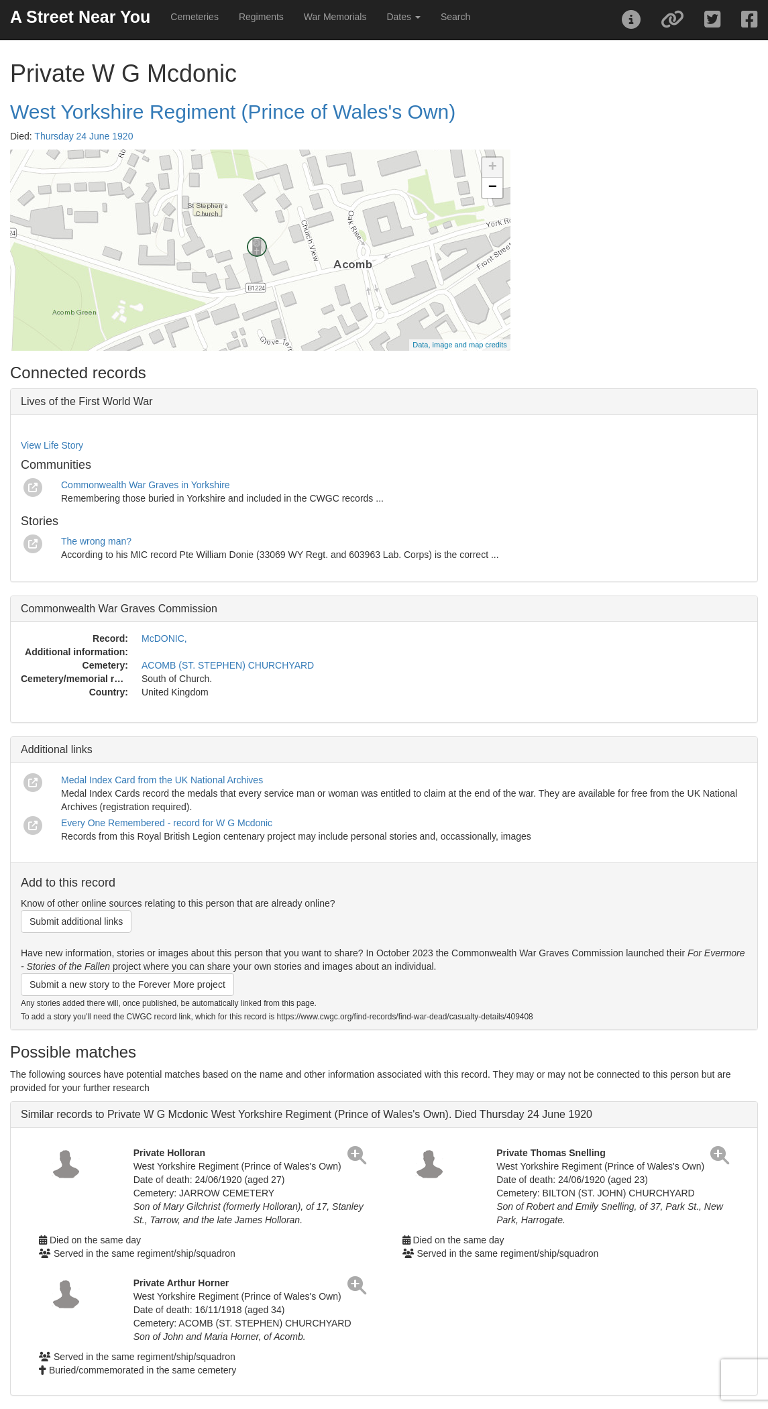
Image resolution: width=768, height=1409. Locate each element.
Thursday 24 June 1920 (83, 136)
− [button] (492, 188)
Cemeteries (194, 16)
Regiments (261, 16)
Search (455, 16)
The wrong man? (96, 541)
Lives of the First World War (87, 401)
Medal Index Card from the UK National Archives (162, 780)
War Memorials (335, 16)
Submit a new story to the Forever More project (127, 984)
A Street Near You (80, 16)
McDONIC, (164, 638)
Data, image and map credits (460, 345)
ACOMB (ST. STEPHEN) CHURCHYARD (228, 665)
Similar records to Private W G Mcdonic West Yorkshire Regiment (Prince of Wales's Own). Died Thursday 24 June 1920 (306, 1114)
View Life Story (52, 445)
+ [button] (492, 168)
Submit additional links (76, 921)
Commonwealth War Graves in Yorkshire (145, 485)
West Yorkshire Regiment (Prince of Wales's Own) (232, 112)
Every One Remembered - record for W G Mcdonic (166, 823)
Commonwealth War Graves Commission (119, 608)
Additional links (57, 749)
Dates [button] (403, 16)
